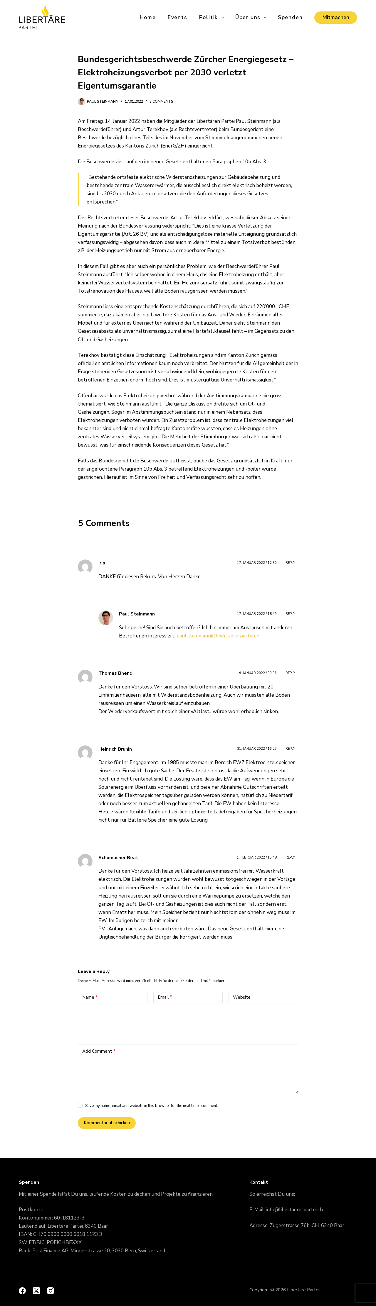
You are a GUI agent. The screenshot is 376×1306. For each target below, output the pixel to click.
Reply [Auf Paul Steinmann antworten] (290, 614)
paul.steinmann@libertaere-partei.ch (218, 635)
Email (165, 997)
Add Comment (98, 1051)
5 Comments (161, 101)
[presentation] (122, 1022)
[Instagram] (50, 1290)
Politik (212, 17)
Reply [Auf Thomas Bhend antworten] (290, 673)
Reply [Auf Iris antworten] (290, 563)
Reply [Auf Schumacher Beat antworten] (290, 857)
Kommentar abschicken (107, 1123)
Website (242, 997)
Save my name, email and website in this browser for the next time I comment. (151, 1105)
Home (148, 17)
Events (177, 17)
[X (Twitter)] (36, 1290)
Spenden (290, 17)
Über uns (251, 17)
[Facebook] (22, 1290)
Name (90, 997)
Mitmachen (335, 17)
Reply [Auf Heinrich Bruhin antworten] (290, 749)
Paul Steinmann (137, 614)
